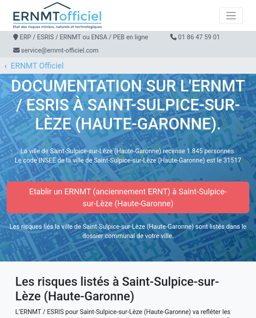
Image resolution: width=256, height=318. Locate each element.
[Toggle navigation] (231, 16)
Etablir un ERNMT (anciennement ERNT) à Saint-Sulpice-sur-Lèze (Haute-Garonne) (128, 197)
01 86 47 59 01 (199, 37)
